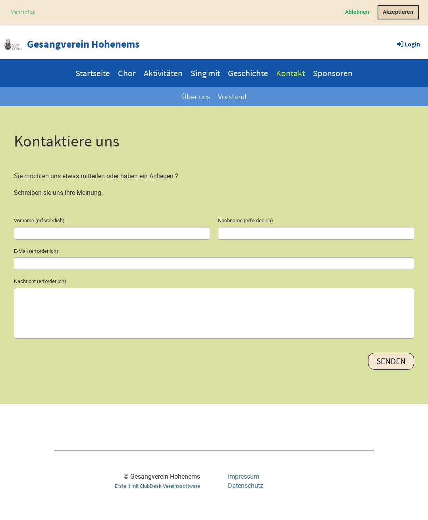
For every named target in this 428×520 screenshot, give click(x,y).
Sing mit (205, 73)
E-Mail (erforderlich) (36, 251)
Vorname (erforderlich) (39, 220)
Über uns (196, 96)
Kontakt (290, 73)
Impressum (243, 476)
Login (408, 44)
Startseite (92, 73)
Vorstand (232, 96)
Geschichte (248, 73)
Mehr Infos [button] (22, 12)
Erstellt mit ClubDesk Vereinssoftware (157, 486)
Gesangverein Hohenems (83, 43)
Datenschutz (245, 485)
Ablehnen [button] (357, 12)
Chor (127, 73)
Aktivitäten (163, 73)
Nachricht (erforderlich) (40, 281)
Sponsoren (333, 73)
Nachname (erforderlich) (245, 220)
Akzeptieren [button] (398, 12)
